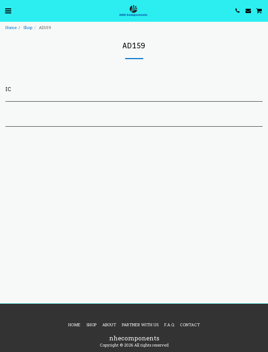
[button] (8, 10)
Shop (27, 27)
